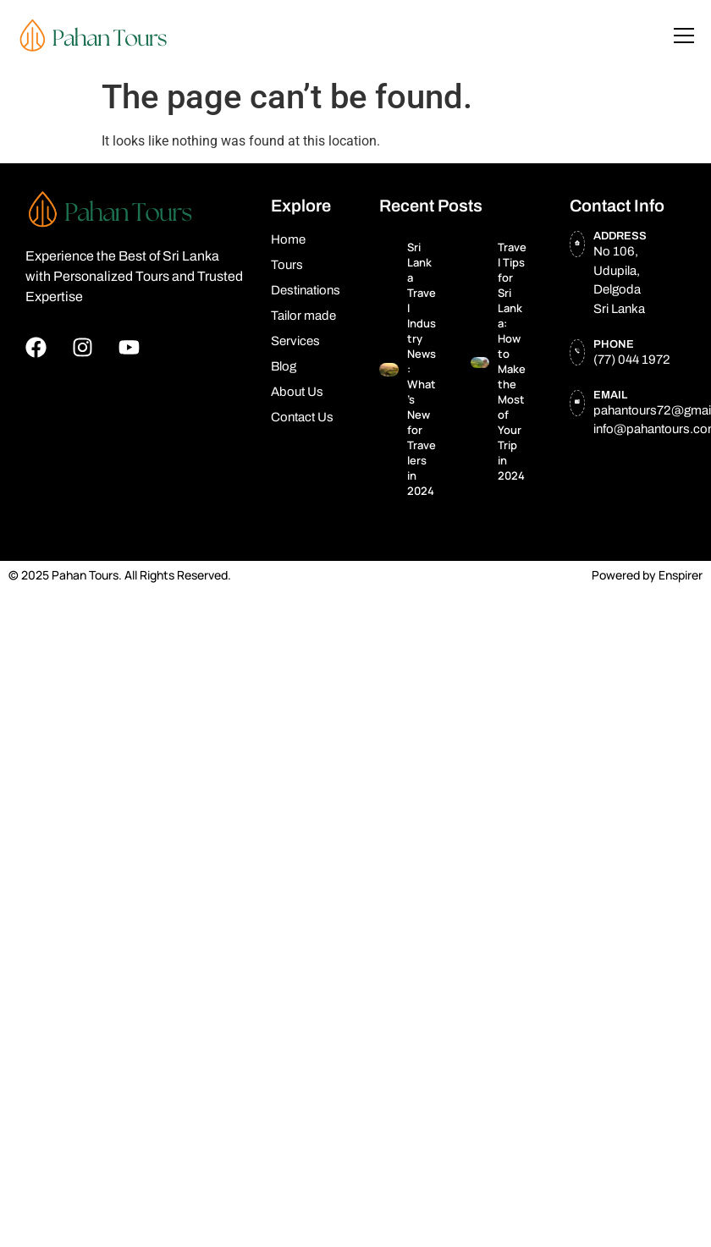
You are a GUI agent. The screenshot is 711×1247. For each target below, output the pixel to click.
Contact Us (302, 417)
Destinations (305, 290)
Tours (287, 265)
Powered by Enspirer (647, 575)
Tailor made (303, 315)
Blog (283, 366)
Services (295, 341)
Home (288, 239)
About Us (297, 391)
